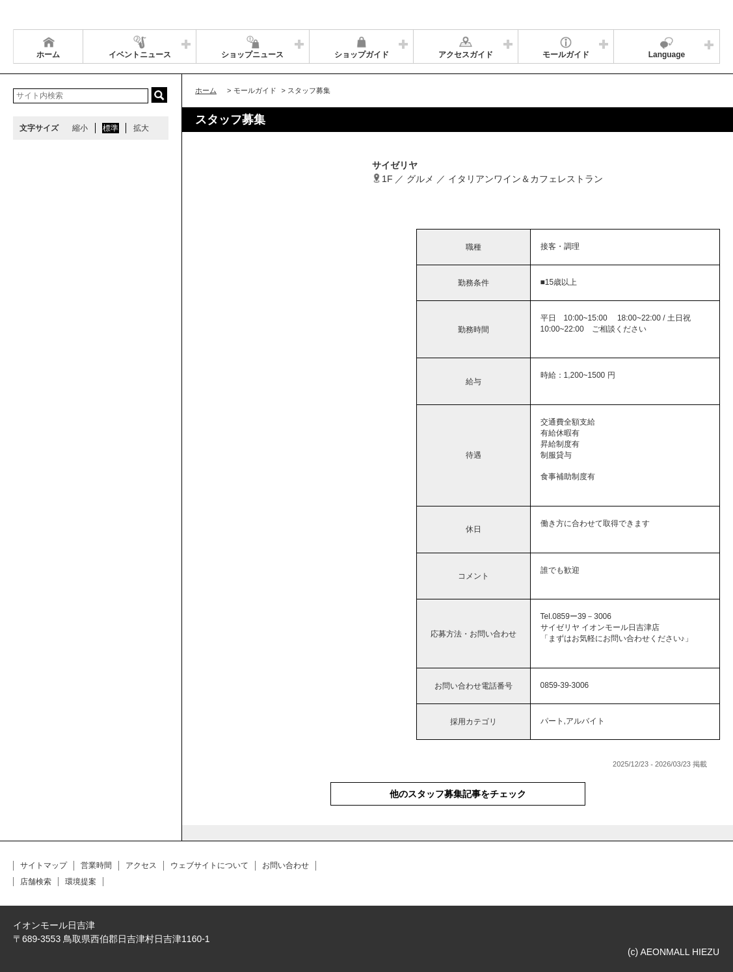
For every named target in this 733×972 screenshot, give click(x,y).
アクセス (141, 865)
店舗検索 (35, 881)
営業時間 (96, 865)
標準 (110, 128)
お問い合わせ (285, 865)
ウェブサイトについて (209, 865)
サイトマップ (43, 865)
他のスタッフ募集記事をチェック (458, 794)
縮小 (80, 128)
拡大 (141, 128)
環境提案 (80, 881)
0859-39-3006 (564, 685)
